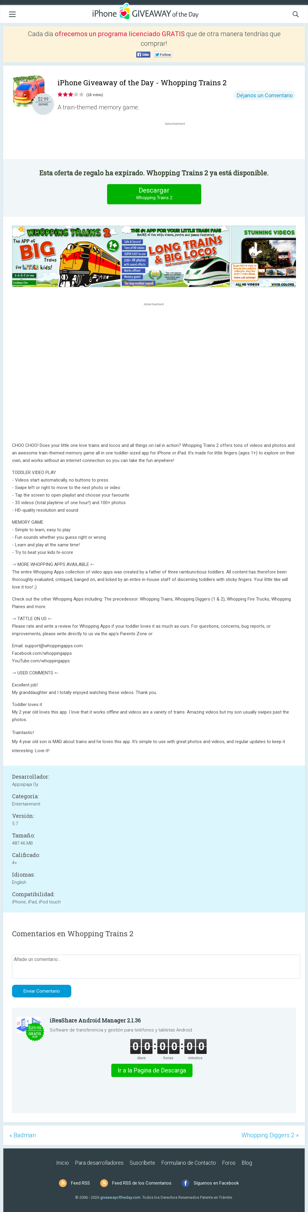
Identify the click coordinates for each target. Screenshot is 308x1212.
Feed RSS (80, 1183)
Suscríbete (142, 1163)
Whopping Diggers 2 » (270, 1135)
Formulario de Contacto (188, 1163)
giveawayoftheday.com (120, 1197)
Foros (229, 1163)
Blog (247, 1163)
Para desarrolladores (99, 1163)
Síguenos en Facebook (216, 1183)
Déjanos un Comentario (265, 95)
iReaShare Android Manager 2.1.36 (95, 1020)
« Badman (22, 1135)
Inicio (62, 1163)
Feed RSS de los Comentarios (141, 1183)
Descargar (154, 194)
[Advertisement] (178, 141)
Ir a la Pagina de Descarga (152, 1070)
